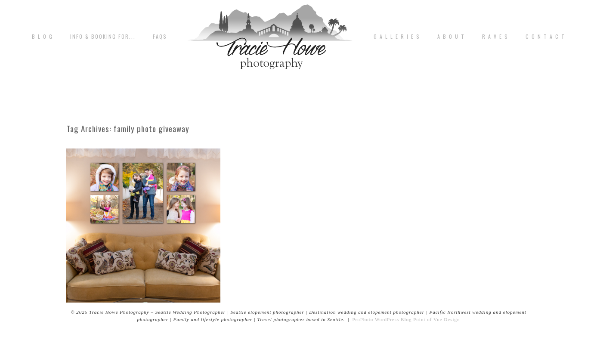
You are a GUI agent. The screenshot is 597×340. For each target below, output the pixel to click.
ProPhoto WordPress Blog (381, 319)
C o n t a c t (545, 36)
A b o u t (451, 36)
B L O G (42, 36)
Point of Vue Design (436, 319)
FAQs (160, 36)
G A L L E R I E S (397, 36)
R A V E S (495, 36)
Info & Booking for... (103, 36)
